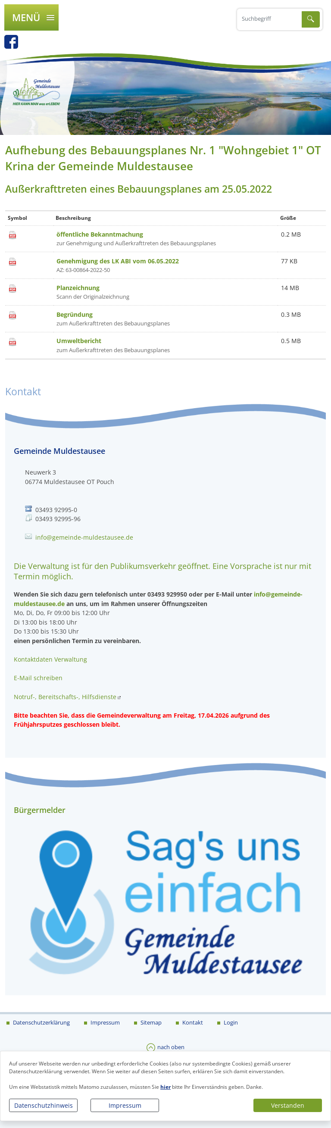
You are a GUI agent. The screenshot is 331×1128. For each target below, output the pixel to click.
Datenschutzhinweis (43, 1105)
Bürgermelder (40, 810)
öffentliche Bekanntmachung (99, 234)
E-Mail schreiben (38, 678)
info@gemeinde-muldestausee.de (84, 537)
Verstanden (287, 1105)
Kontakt (192, 1022)
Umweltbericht (78, 341)
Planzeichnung (78, 288)
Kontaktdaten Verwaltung (50, 659)
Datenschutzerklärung (41, 1022)
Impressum (125, 1105)
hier (165, 1087)
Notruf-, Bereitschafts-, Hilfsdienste (65, 697)
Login (230, 1022)
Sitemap (150, 1022)
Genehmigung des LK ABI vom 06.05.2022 (117, 261)
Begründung (74, 314)
